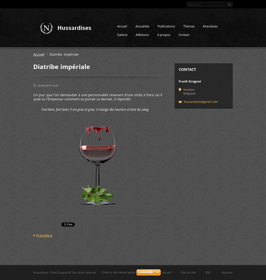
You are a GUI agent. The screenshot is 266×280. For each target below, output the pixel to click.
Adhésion (142, 35)
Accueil (122, 26)
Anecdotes (210, 26)
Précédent (44, 235)
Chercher (229, 4)
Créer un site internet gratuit (118, 272)
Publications (166, 26)
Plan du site (188, 272)
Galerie (122, 35)
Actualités (142, 26)
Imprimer (227, 272)
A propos (163, 35)
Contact (184, 35)
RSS (208, 272)
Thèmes (189, 26)
